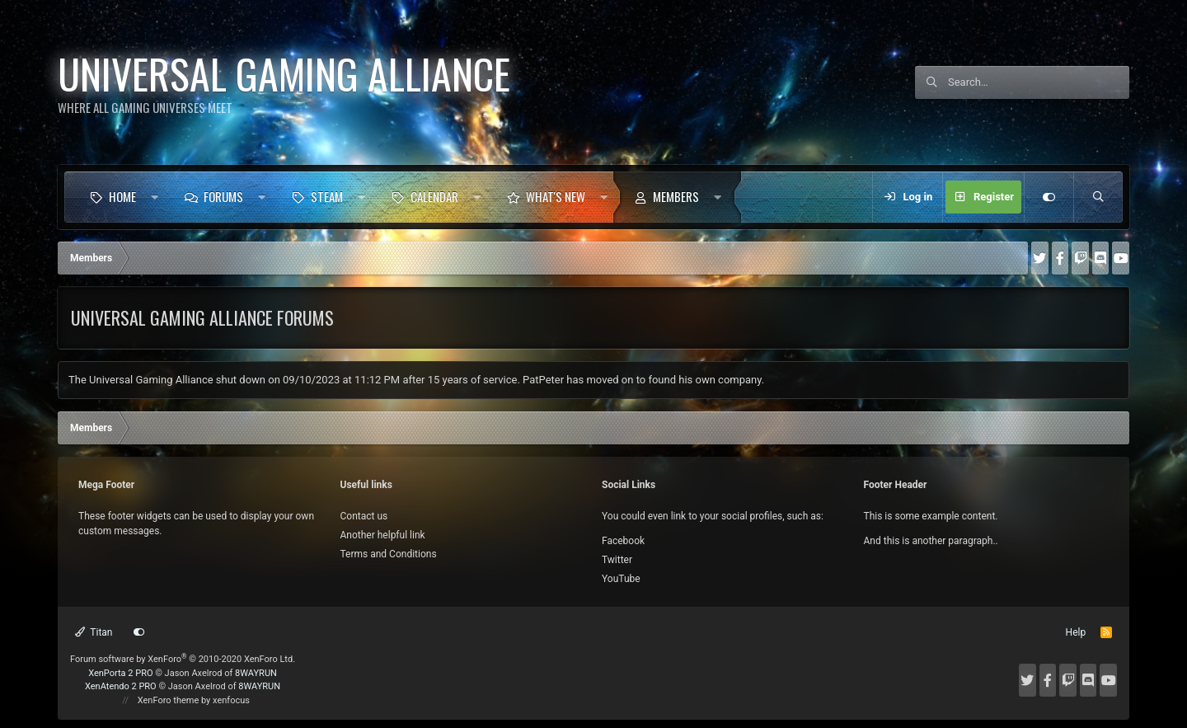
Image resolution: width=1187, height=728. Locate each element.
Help (1076, 632)
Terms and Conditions (388, 554)
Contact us (364, 516)
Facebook (623, 541)
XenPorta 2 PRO (120, 673)
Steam (327, 196)
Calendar (434, 196)
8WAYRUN (256, 673)
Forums (223, 196)
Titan (94, 632)
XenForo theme (168, 700)
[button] (154, 197)
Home (122, 196)
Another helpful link (382, 535)
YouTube (621, 579)
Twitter (617, 560)
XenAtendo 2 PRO (121, 686)
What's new (555, 196)
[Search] (1038, 82)
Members (676, 196)
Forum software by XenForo (182, 659)
